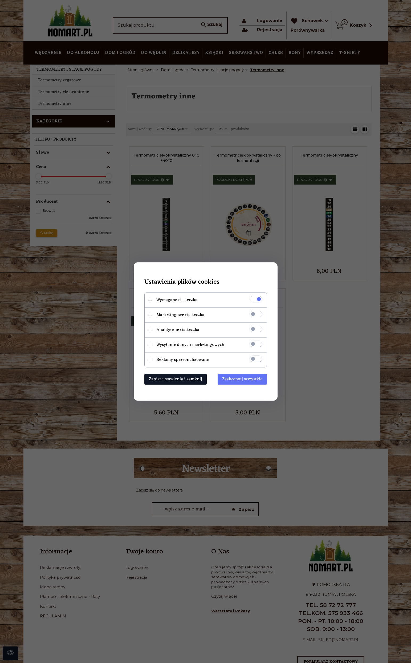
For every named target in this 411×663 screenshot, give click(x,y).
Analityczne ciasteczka (177, 330)
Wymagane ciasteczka (176, 300)
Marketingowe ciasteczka (180, 315)
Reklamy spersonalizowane (182, 360)
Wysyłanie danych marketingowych (190, 345)
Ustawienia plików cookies (181, 282)
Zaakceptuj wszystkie (242, 379)
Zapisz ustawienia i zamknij (175, 379)
